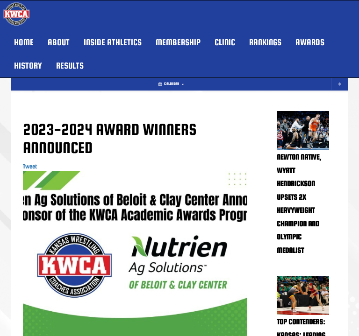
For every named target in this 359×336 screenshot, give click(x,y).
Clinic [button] (225, 42)
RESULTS (70, 65)
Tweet (30, 166)
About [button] (59, 42)
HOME (24, 42)
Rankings (265, 42)
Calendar (171, 84)
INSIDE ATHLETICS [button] (113, 42)
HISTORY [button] (28, 65)
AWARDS (309, 42)
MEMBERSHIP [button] (178, 42)
